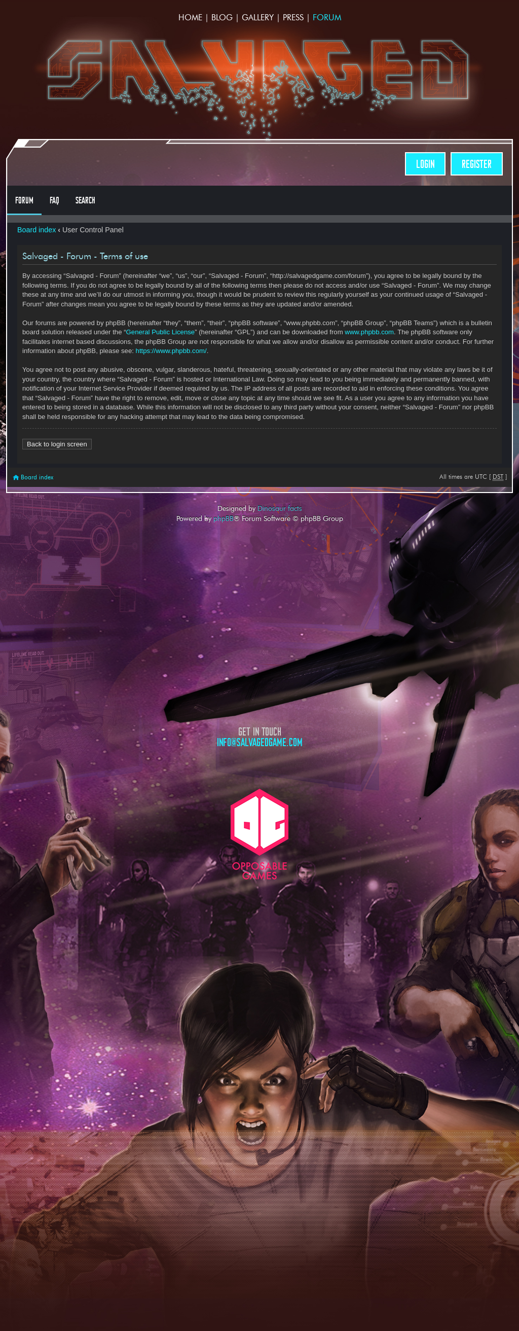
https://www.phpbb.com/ (171, 351)
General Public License (160, 332)
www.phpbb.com (369, 332)
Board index (36, 230)
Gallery (258, 17)
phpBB (223, 518)
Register (477, 164)
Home (190, 17)
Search (85, 200)
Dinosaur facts (279, 508)
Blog (222, 17)
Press (293, 17)
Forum (327, 17)
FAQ (54, 200)
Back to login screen (57, 444)
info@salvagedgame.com (260, 742)
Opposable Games (259, 834)
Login (425, 164)
